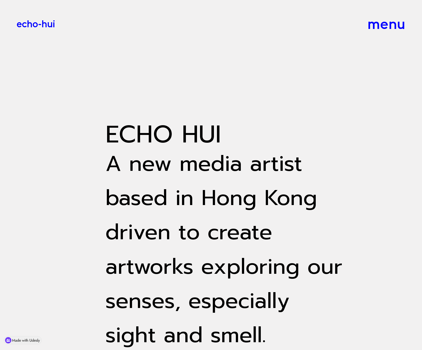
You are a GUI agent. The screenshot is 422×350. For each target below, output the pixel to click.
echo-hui (36, 24)
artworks (149, 266)
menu (386, 24)
